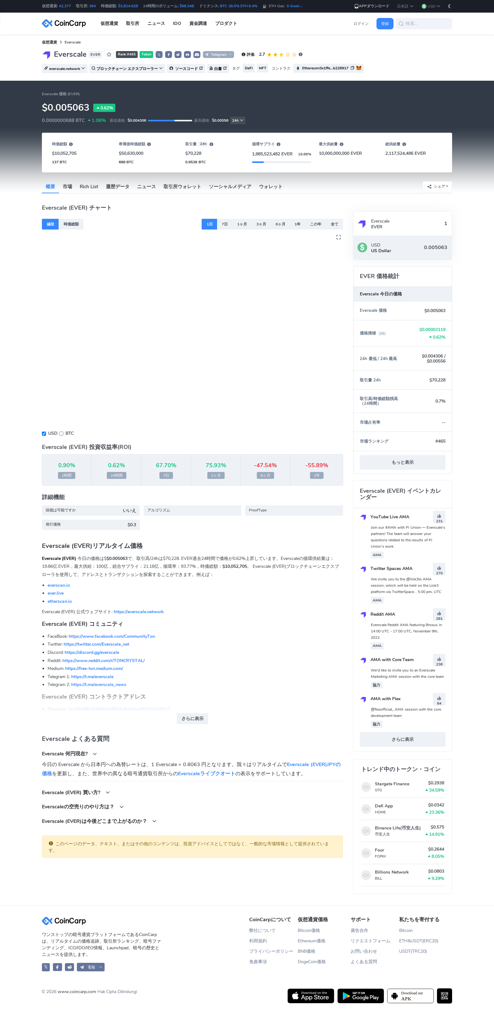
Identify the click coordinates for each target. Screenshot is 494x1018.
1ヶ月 (242, 224)
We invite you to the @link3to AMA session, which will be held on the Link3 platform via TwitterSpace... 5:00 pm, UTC (406, 585)
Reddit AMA (377, 614)
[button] (405, 6)
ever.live (56, 593)
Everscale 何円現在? (69, 753)
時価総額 (71, 224)
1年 (298, 224)
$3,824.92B (128, 6)
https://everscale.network (139, 612)
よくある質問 (364, 962)
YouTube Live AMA (384, 517)
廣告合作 (359, 931)
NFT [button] (262, 68)
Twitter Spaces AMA (386, 569)
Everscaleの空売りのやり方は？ (83, 806)
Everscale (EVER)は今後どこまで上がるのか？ (99, 821)
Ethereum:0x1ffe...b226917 (325, 68)
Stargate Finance (392, 784)
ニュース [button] (156, 23)
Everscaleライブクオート (206, 773)
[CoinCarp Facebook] (57, 967)
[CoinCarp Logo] (65, 23)
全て (334, 224)
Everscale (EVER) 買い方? (76, 792)
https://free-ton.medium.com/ (94, 669)
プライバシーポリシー (271, 951)
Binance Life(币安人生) (398, 828)
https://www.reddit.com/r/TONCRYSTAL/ (103, 661)
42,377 (65, 6)
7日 (225, 224)
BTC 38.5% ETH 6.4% (238, 6)
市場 (67, 186)
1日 (210, 224)
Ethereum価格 (311, 941)
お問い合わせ (364, 951)
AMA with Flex (380, 699)
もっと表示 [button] (403, 462)
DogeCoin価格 (312, 962)
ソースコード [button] (186, 68)
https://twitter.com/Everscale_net (96, 644)
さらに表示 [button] (192, 719)
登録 (385, 23)
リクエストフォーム (370, 941)
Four (379, 850)
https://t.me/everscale (92, 677)
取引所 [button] (132, 23)
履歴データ (117, 186)
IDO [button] (177, 23)
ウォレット (271, 186)
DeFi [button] (249, 68)
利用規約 (258, 941)
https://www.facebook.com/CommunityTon (112, 636)
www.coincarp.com (77, 992)
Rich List (89, 186)
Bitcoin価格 (309, 931)
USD (52, 433)
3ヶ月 (261, 224)
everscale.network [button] (64, 68)
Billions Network (392, 872)
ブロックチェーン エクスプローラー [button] (127, 68)
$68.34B (187, 6)
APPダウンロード (371, 6)
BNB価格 (306, 951)
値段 (50, 224)
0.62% (104, 108)
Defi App (384, 806)
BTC (70, 433)
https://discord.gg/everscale (92, 652)
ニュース (146, 186)
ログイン (361, 23)
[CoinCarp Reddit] (69, 967)
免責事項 (258, 962)
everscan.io (59, 585)
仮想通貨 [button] (109, 23)
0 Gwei (294, 6)
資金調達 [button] (198, 23)
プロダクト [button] (226, 23)
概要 (50, 186)
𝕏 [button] (159, 54)
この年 (315, 224)
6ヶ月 (280, 224)
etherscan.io (60, 601)
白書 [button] (218, 68)
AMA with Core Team (387, 660)
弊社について (262, 931)
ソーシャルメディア (230, 186)
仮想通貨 (49, 42)
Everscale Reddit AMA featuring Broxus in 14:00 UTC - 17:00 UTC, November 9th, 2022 (406, 631)
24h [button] (238, 120)
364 (92, 6)
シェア (436, 186)
